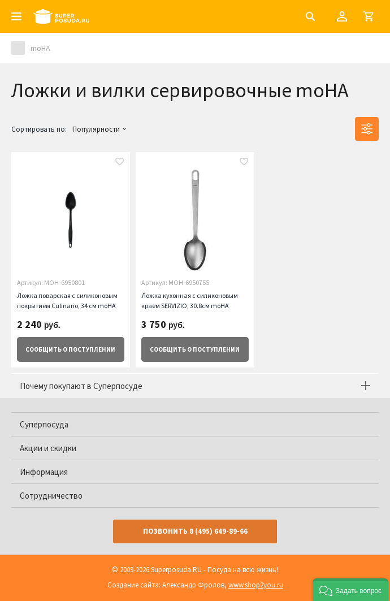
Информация (44, 471)
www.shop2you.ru (255, 585)
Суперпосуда (44, 424)
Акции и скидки (48, 448)
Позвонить (195, 531)
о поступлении (70, 349)
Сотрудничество (51, 495)
